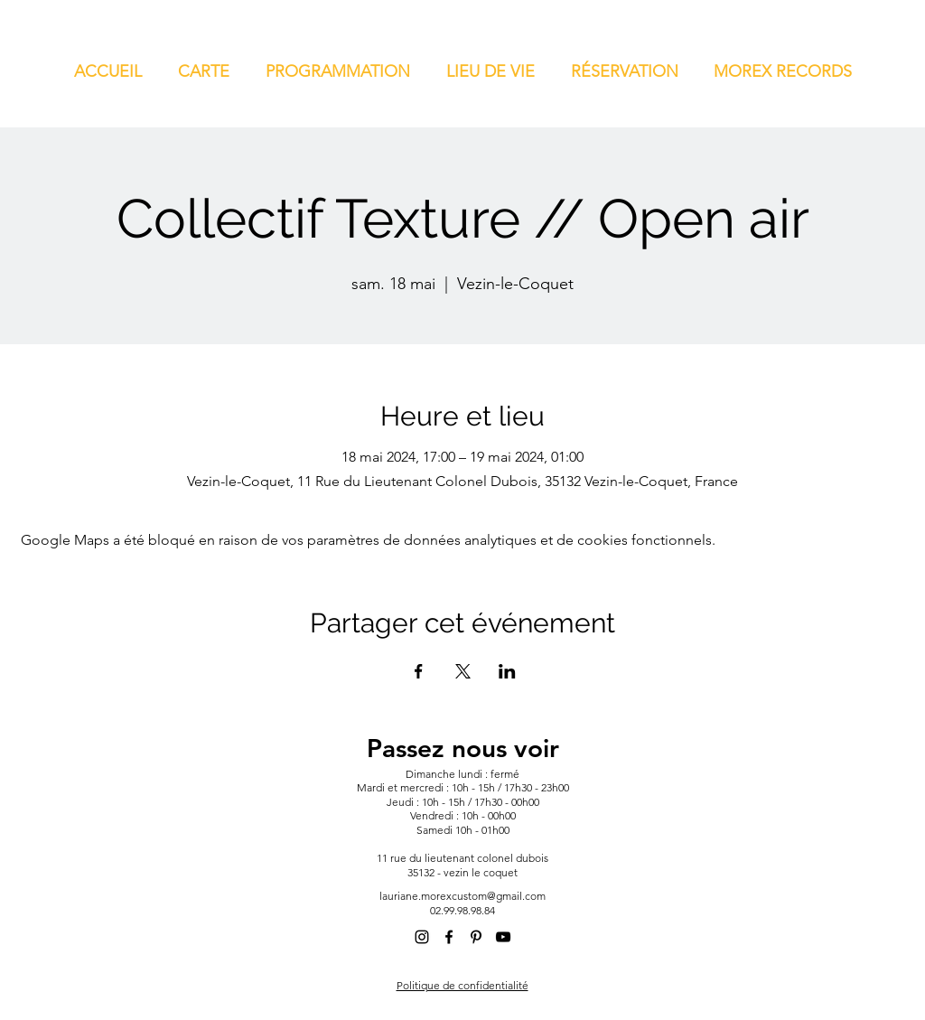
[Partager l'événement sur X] (463, 671)
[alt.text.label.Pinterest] (476, 937)
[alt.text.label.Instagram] (422, 937)
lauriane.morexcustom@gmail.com (462, 896)
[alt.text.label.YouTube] (503, 937)
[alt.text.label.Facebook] (449, 937)
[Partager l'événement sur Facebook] (418, 671)
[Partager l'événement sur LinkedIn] (507, 671)
